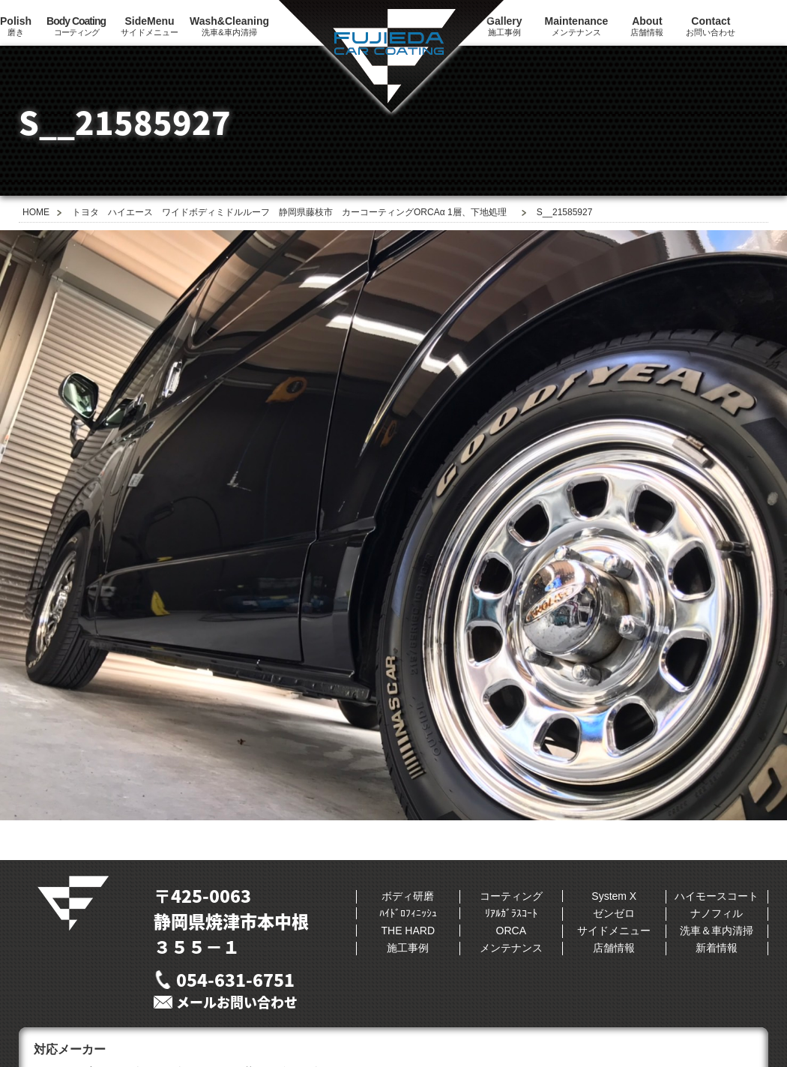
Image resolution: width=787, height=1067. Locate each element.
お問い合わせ (710, 26)
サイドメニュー (149, 26)
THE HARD (408, 931)
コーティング (76, 26)
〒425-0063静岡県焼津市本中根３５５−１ (231, 921)
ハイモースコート (717, 896)
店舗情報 (646, 26)
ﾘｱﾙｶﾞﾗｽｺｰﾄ (511, 913)
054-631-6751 (235, 979)
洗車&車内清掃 (229, 26)
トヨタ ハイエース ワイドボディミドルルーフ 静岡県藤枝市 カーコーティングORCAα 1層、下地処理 (289, 212)
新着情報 (717, 948)
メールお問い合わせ (237, 1002)
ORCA (511, 931)
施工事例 (408, 948)
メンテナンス (577, 26)
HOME (35, 212)
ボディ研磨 (408, 896)
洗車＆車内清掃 (716, 931)
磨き (15, 26)
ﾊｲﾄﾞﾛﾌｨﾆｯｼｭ (408, 913)
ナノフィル (716, 913)
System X (613, 896)
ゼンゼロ (614, 913)
